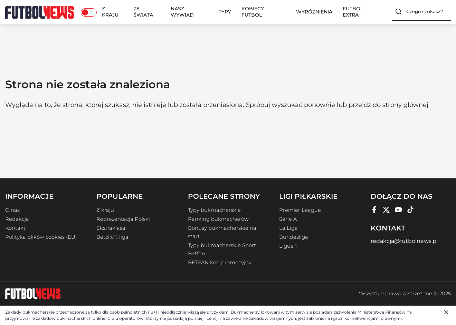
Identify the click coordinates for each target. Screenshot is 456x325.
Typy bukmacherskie (214, 210)
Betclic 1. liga (112, 237)
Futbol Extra (353, 12)
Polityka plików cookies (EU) (41, 237)
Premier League (300, 210)
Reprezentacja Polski (123, 219)
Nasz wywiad (182, 12)
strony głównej (405, 105)
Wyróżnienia (314, 12)
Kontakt (15, 228)
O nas (12, 210)
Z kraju (110, 12)
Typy (225, 12)
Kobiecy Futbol (252, 12)
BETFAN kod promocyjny (219, 262)
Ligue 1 (288, 246)
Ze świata (143, 12)
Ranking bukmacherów (218, 219)
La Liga (288, 228)
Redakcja (17, 219)
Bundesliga (293, 237)
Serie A (288, 219)
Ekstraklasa (110, 228)
